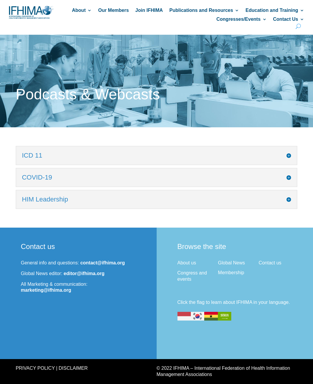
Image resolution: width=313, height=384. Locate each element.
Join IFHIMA (149, 10)
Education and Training (272, 10)
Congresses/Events (238, 19)
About (79, 10)
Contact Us (285, 19)
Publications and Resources (201, 10)
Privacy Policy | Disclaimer (52, 368)
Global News (231, 262)
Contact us (270, 262)
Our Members (113, 10)
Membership (231, 272)
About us (186, 262)
